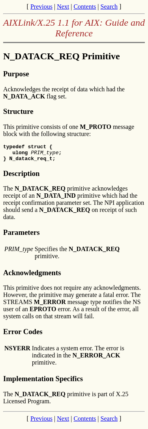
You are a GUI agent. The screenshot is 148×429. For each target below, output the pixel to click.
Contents (84, 6)
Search (109, 6)
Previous (41, 6)
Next (63, 6)
